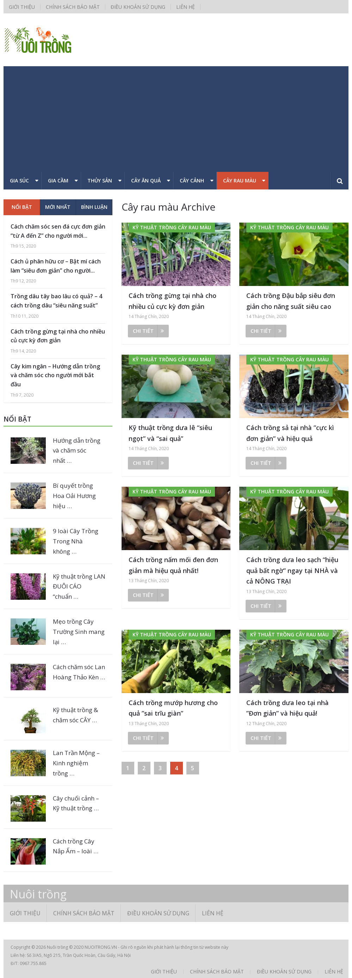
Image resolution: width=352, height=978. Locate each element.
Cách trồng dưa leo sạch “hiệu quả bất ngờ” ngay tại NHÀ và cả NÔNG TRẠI (292, 570)
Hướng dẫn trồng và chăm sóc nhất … (76, 450)
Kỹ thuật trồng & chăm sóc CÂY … (75, 715)
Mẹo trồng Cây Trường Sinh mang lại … (79, 631)
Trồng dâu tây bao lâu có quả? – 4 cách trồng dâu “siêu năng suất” (56, 300)
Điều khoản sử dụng (138, 7)
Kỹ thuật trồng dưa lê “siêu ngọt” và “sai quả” (170, 433)
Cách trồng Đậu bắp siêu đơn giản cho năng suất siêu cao (290, 301)
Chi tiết (148, 331)
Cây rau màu (239, 180)
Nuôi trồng (38, 894)
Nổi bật (22, 207)
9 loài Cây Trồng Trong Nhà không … (75, 541)
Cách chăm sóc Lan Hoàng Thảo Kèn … (79, 672)
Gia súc (19, 180)
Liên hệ (185, 7)
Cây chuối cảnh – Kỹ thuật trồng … (76, 803)
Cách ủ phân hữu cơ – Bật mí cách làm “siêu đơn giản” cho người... (56, 265)
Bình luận (94, 207)
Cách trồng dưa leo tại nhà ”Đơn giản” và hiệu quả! (287, 708)
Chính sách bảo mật (73, 7)
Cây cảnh (192, 180)
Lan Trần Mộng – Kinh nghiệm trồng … (76, 763)
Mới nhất (57, 207)
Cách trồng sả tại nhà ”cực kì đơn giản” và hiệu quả (290, 433)
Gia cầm (58, 180)
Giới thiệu (22, 7)
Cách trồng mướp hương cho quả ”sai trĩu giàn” (173, 708)
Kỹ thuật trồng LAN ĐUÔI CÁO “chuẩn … (79, 586)
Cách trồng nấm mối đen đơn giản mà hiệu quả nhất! (173, 565)
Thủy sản (99, 180)
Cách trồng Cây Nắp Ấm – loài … (75, 846)
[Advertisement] (176, 119)
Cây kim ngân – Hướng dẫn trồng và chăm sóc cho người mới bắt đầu (55, 375)
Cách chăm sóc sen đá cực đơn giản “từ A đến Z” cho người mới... (58, 231)
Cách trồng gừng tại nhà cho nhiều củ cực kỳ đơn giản (172, 301)
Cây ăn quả (146, 180)
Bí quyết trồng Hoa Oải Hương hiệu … (74, 495)
